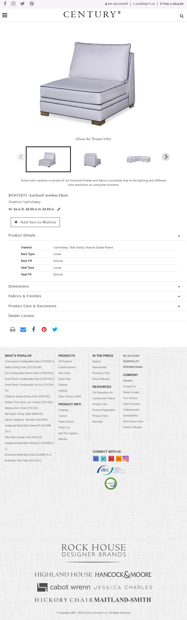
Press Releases (101, 379)
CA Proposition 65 (103, 392)
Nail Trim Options (68, 433)
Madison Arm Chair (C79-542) (21, 408)
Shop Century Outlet (69, 396)
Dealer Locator (131, 392)
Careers (127, 380)
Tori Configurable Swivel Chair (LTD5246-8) (29, 373)
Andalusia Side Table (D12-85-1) (23, 460)
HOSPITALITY (131, 361)
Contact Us (129, 386)
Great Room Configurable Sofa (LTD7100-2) (29, 379)
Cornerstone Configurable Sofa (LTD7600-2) (29, 361)
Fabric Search (66, 421)
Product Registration (104, 410)
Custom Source (67, 367)
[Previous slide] (21, 157)
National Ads (100, 367)
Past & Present (131, 404)
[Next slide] (166, 157)
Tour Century (130, 398)
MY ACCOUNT (131, 356)
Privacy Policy (100, 416)
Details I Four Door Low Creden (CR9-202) (29, 402)
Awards (97, 361)
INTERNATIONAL (133, 367)
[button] (48, 159)
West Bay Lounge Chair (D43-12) (23, 437)
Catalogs (63, 410)
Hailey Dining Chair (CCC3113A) (23, 367)
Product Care (100, 404)
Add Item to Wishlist (35, 222)
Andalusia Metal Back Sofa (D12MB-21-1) (28, 454)
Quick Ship (64, 379)
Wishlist (62, 439)
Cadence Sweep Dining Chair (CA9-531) (27, 396)
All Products (65, 361)
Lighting (62, 390)
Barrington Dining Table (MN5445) (24, 414)
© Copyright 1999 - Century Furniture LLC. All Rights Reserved (93, 613)
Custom (62, 416)
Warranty (98, 421)
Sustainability (130, 415)
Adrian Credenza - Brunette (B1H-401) (26, 419)
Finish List (64, 427)
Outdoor (62, 384)
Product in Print (101, 373)
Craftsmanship (131, 409)
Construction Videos (104, 398)
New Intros (64, 373)
